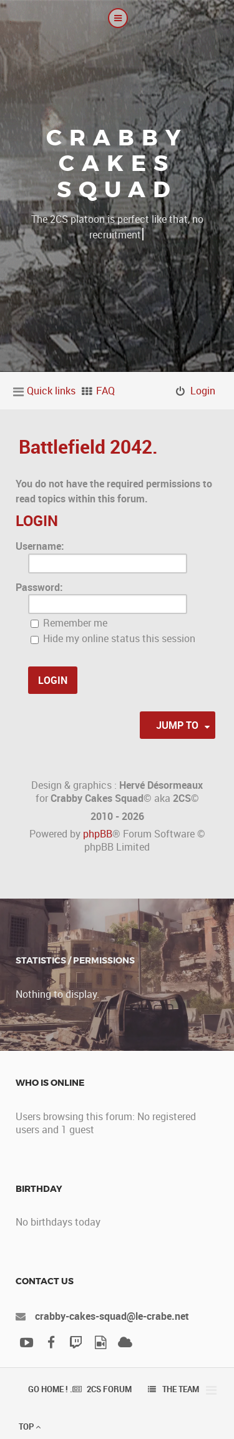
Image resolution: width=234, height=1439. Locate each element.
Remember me (69, 623)
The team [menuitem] (180, 1389)
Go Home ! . (50, 1389)
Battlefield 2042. (88, 446)
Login (37, 520)
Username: (40, 546)
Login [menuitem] (202, 391)
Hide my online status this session (113, 638)
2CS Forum (109, 1389)
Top (30, 1426)
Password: (39, 587)
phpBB (97, 834)
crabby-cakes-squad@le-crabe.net (112, 1316)
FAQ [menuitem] (105, 391)
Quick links (51, 391)
